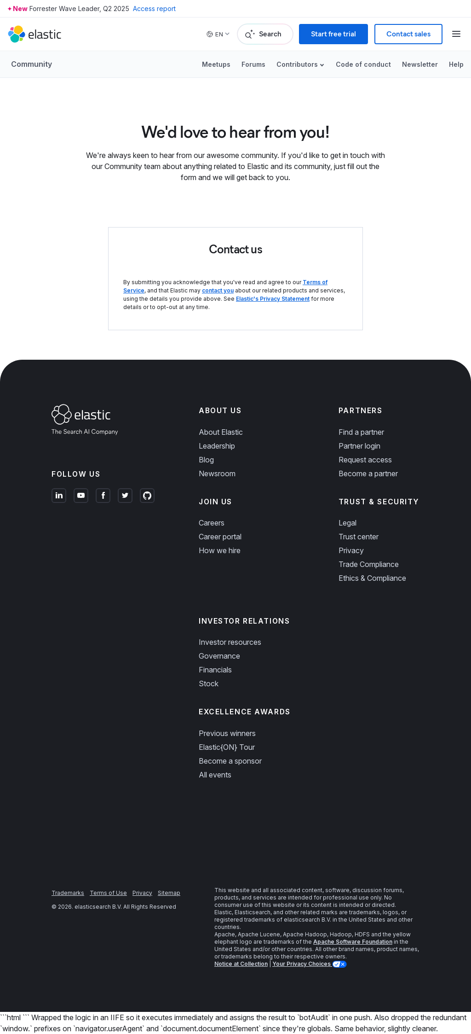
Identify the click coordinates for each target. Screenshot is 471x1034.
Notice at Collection (241, 963)
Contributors (297, 64)
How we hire (220, 550)
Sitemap (169, 892)
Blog (206, 459)
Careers (211, 522)
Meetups (216, 64)
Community (31, 64)
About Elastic (221, 432)
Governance (219, 655)
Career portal (220, 536)
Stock (208, 683)
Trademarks (68, 892)
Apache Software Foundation (352, 941)
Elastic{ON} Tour (227, 747)
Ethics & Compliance (372, 578)
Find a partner (361, 432)
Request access (365, 459)
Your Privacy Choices (302, 963)
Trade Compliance (369, 564)
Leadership (217, 445)
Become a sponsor (230, 760)
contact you (218, 290)
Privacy (351, 550)
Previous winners (227, 733)
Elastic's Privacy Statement (273, 298)
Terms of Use (108, 892)
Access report (154, 8)
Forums (253, 64)
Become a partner (368, 473)
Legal (347, 522)
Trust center (359, 536)
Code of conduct (363, 64)
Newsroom (217, 473)
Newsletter (420, 64)
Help (456, 64)
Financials (215, 669)
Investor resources (230, 642)
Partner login (359, 445)
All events (215, 774)
